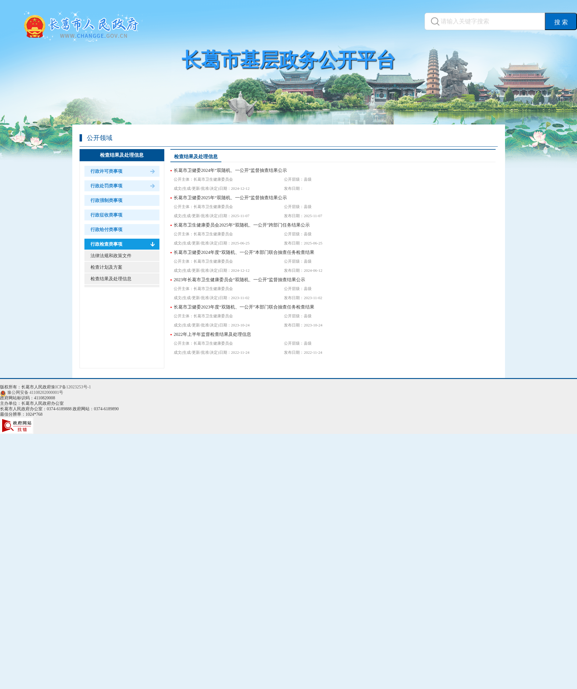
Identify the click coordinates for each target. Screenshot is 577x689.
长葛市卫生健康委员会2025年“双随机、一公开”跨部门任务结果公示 (242, 225)
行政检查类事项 (106, 244)
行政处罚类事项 (106, 185)
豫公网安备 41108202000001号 (35, 392)
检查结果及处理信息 (122, 155)
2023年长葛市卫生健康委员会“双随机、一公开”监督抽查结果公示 (239, 279)
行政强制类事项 (106, 200)
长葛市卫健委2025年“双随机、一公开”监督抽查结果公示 (230, 197)
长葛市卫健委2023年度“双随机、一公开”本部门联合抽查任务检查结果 (244, 307)
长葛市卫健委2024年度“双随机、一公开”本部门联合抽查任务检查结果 (244, 252)
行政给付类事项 (106, 229)
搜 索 (561, 22)
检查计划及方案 (106, 267)
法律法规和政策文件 (110, 255)
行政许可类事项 (106, 171)
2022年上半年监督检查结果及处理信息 (212, 334)
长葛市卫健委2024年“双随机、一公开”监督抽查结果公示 (230, 170)
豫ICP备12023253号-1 (71, 387)
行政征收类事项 (106, 215)
